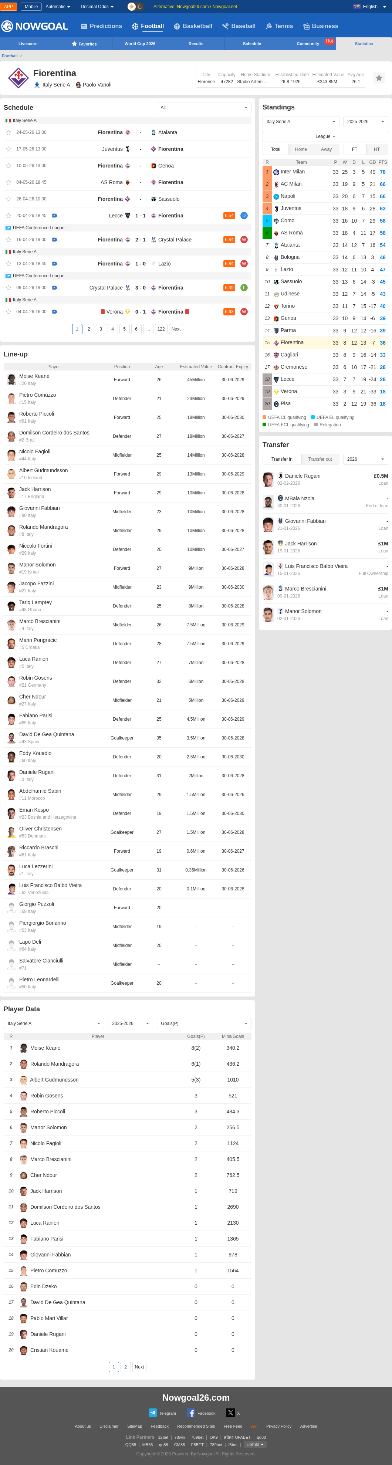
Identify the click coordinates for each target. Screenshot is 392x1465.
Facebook (201, 1412)
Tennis (279, 26)
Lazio (164, 264)
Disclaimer (108, 1426)
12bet (163, 1437)
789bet (197, 1437)
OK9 (214, 1437)
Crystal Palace (175, 240)
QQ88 (130, 1444)
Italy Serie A (51, 84)
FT (355, 149)
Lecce (116, 216)
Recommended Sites (196, 1426)
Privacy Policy (278, 1426)
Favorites (84, 44)
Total (275, 149)
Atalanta (167, 132)
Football (148, 26)
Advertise (308, 1426)
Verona (115, 312)
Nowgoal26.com (196, 1398)
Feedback (160, 1426)
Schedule (252, 43)
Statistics (364, 43)
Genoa (166, 166)
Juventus (112, 149)
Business (320, 26)
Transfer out (320, 459)
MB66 (147, 1444)
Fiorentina (110, 132)
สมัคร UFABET (237, 1437)
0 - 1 (140, 312)
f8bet (233, 1444)
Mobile (31, 6)
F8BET (197, 1444)
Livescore (27, 43)
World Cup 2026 (140, 43)
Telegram (162, 1412)
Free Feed (233, 1426)
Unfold (253, 1444)
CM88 (179, 1444)
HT (377, 149)
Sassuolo (169, 199)
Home (301, 149)
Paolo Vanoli (94, 84)
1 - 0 (140, 264)
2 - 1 (140, 240)
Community (316, 42)
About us (83, 1426)
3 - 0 (140, 288)
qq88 (261, 1437)
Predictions (101, 26)
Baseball (239, 26)
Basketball (193, 26)
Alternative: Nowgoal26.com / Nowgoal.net (195, 6)
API (254, 1426)
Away (326, 149)
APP (8, 6)
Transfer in (282, 459)
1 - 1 (140, 216)
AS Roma (112, 182)
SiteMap (134, 1426)
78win (180, 1437)
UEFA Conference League (38, 227)
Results (196, 43)
